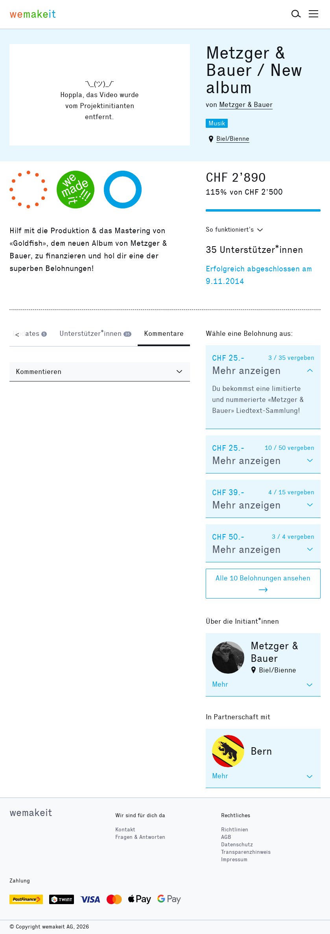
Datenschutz (237, 844)
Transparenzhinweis (246, 852)
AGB (226, 837)
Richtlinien (234, 829)
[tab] (29, 334)
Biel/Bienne (232, 138)
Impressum (234, 859)
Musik (216, 123)
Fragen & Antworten (140, 837)
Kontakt (125, 829)
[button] (296, 14)
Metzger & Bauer (246, 104)
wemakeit (30, 812)
